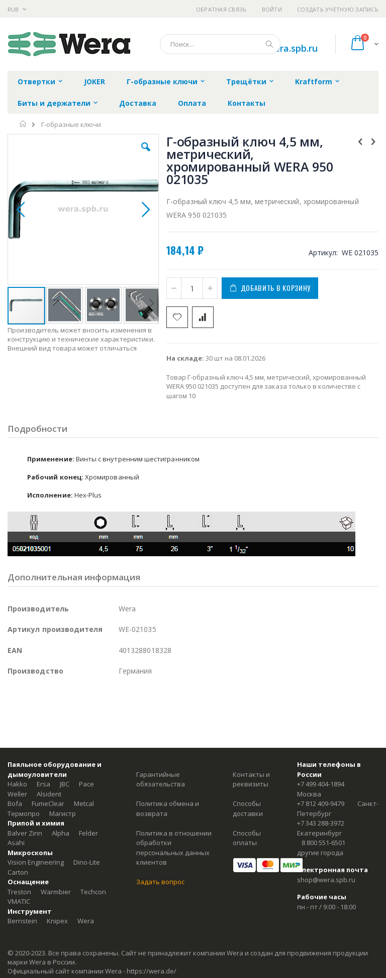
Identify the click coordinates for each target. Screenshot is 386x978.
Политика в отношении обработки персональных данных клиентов (174, 848)
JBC (64, 783)
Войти (272, 9)
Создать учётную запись (337, 9)
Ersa (43, 783)
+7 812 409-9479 (320, 803)
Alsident (49, 793)
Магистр (62, 813)
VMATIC (19, 901)
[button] (145, 154)
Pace (86, 783)
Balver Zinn (25, 833)
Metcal (84, 803)
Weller (17, 793)
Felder (88, 833)
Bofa (15, 803)
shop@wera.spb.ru (326, 879)
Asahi (16, 842)
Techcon (93, 891)
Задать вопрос (160, 881)
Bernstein (22, 920)
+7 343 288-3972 (320, 823)
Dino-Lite (86, 862)
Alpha (60, 833)
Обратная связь (221, 9)
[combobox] (220, 44)
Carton (18, 872)
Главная (23, 123)
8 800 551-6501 (323, 842)
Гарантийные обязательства (160, 779)
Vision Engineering (36, 862)
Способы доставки (248, 808)
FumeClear (48, 803)
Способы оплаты (247, 838)
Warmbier (56, 891)
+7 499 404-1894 (320, 783)
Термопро (24, 813)
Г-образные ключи (71, 124)
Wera (85, 920)
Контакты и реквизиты (251, 779)
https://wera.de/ (151, 970)
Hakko (17, 783)
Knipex (57, 920)
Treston (19, 891)
